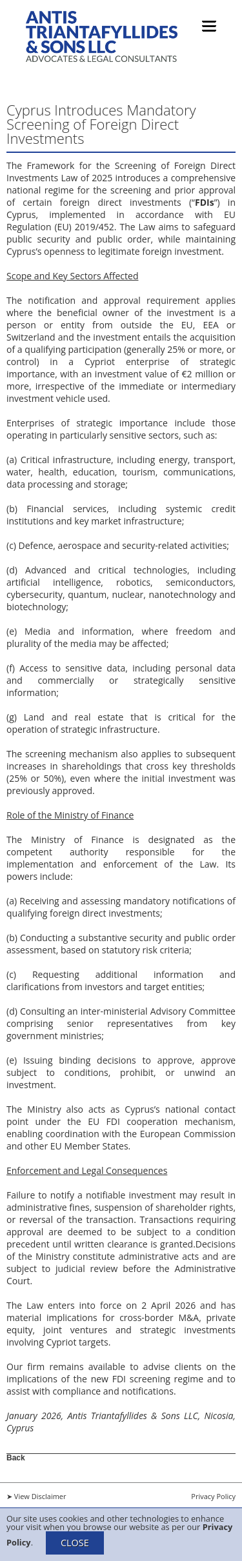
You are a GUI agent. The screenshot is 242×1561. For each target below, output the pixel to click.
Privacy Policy (213, 1496)
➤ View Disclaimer (36, 1496)
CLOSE (75, 1542)
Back (15, 1457)
